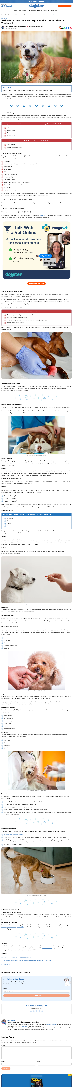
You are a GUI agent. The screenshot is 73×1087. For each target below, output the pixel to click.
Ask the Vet (4, 18)
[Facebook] (2, 6)
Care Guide (39, 90)
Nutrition (24, 10)
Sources (6, 964)
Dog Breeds (46, 10)
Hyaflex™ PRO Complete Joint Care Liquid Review (18, 957)
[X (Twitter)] (7, 6)
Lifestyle (39, 10)
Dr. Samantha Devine (39, 26)
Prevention (45, 90)
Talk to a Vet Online (64, 6)
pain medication (47, 948)
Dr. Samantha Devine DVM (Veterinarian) (16, 26)
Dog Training (32, 10)
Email (5, 988)
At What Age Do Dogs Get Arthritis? (26, 90)
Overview (5, 90)
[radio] (30, 1011)
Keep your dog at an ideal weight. (13, 834)
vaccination (24, 1026)
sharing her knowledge (51, 1024)
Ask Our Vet (54, 10)
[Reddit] (60, 28)
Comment (4, 1045)
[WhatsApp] (64, 28)
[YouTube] (9, 6)
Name (3, 1061)
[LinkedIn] (68, 28)
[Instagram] (4, 6)
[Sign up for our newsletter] (36, 1)
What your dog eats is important (10, 471)
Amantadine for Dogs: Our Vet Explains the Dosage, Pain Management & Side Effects (28, 960)
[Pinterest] (11, 6)
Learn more (56, 14)
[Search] (70, 11)
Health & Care (17, 10)
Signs (10, 90)
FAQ (51, 90)
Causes (14, 90)
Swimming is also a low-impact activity (12, 927)
